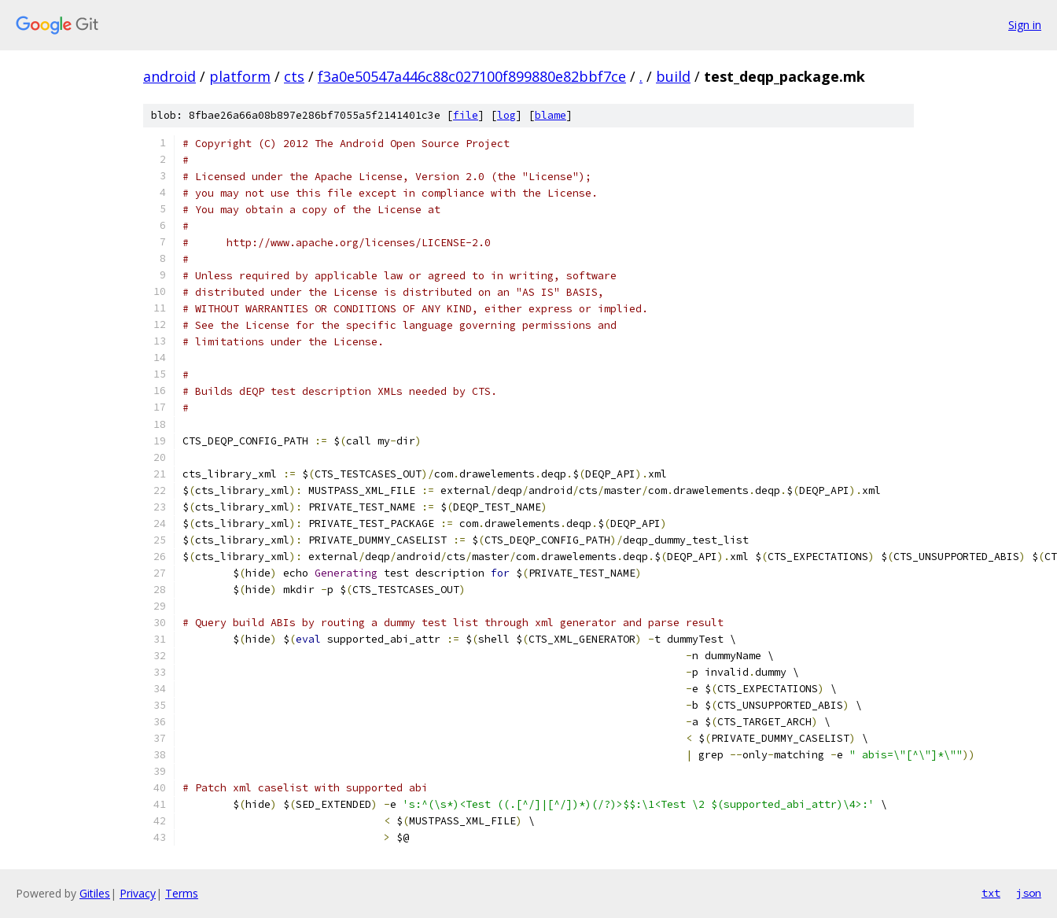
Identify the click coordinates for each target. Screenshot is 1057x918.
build (673, 76)
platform (240, 76)
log (506, 115)
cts (294, 76)
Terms (181, 893)
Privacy (138, 893)
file (465, 115)
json (1028, 893)
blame (550, 115)
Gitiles (94, 893)
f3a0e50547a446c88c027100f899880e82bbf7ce (472, 76)
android (169, 76)
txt (991, 893)
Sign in (1024, 24)
